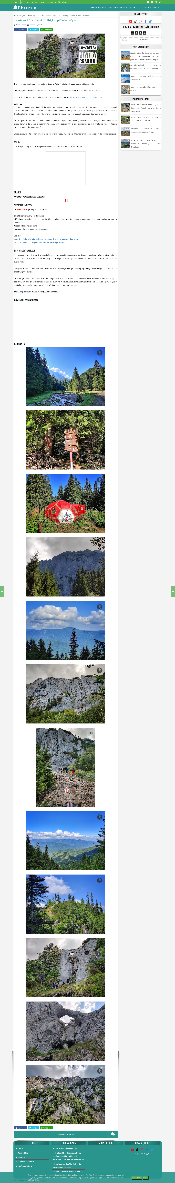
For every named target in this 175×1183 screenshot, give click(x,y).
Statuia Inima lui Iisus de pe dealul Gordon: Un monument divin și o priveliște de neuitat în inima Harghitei (145, 56)
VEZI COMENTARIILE (65, 1134)
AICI (20, 292)
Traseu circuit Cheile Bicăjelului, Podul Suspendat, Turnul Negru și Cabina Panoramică (146, 108)
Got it (145, 1178)
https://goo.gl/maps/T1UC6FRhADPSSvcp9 (87, 97)
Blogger (147, 1153)
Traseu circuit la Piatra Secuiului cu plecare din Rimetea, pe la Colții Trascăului (146, 143)
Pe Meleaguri (143, 39)
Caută (157, 7)
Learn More (136, 1178)
